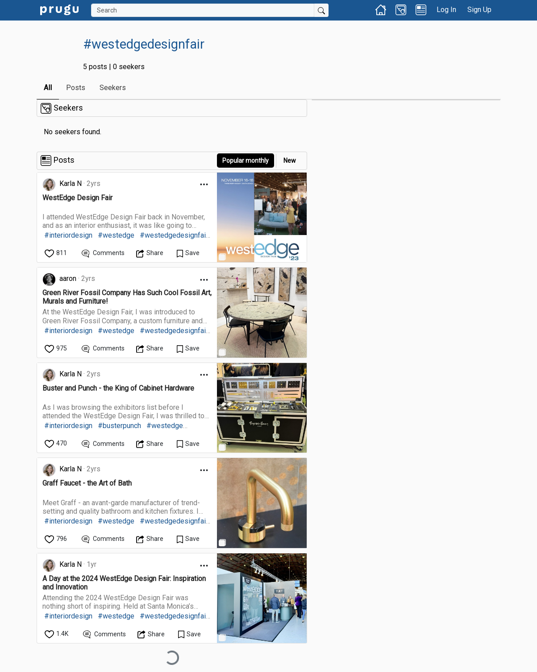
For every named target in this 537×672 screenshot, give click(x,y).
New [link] (289, 160)
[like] (56, 253)
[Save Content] (188, 253)
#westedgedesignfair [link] (174, 235)
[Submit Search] (321, 10)
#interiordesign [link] (68, 235)
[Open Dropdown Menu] (204, 184)
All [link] (48, 87)
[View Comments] (103, 253)
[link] (59, 9)
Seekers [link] (113, 87)
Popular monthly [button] (245, 160)
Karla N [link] (70, 183)
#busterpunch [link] (119, 425)
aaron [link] (67, 278)
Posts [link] (75, 87)
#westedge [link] (116, 235)
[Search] (202, 10)
